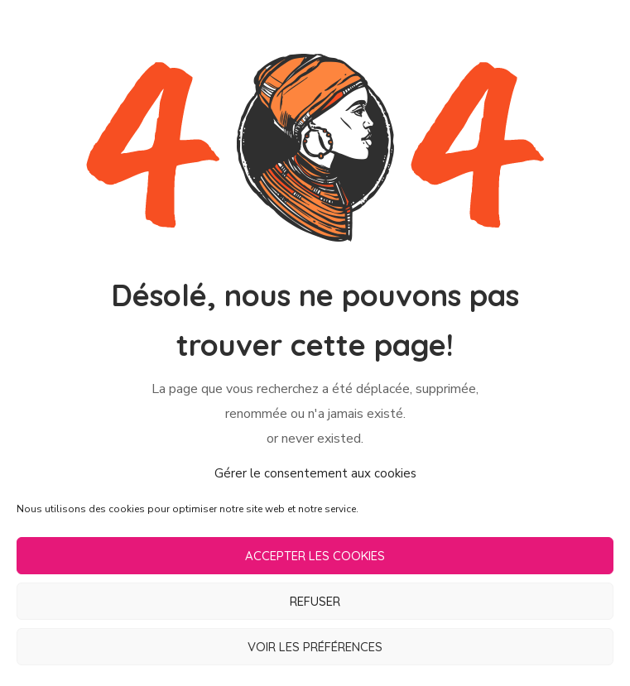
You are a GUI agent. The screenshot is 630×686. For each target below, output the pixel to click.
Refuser (315, 601)
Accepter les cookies (315, 556)
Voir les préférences (315, 647)
